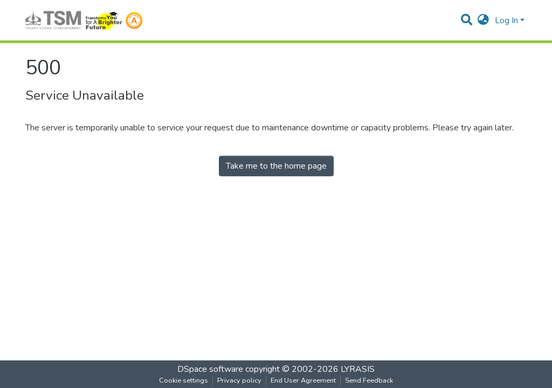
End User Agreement (303, 380)
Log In (506, 20)
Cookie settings (183, 380)
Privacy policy (239, 380)
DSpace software (210, 369)
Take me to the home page (276, 166)
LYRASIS (358, 369)
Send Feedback (369, 380)
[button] (483, 20)
